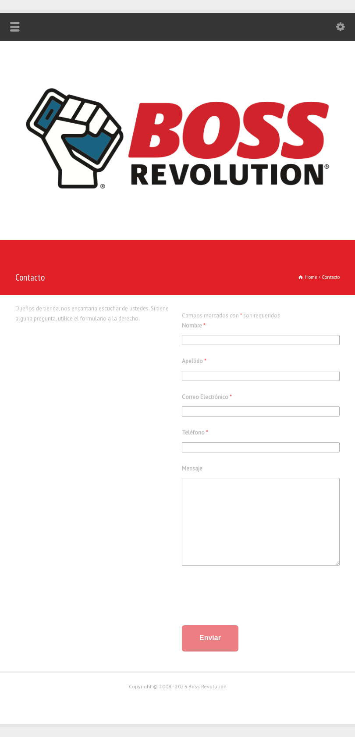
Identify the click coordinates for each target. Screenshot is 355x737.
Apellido (194, 361)
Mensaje (192, 468)
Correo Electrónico (207, 397)
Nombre (194, 325)
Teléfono (195, 432)
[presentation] (248, 597)
